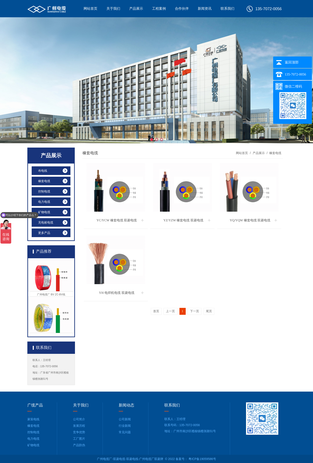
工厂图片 (79, 438)
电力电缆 (33, 438)
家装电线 (33, 419)
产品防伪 (79, 445)
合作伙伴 (182, 8)
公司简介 (79, 419)
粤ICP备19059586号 (202, 459)
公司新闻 (125, 419)
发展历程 (79, 425)
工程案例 (159, 8)
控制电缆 (33, 432)
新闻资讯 (205, 8)
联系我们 (227, 8)
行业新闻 (125, 425)
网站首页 (90, 8)
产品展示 (136, 8)
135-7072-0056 (295, 74)
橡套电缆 (275, 153)
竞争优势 (79, 432)
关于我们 (113, 8)
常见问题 (125, 432)
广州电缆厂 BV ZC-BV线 (51, 295)
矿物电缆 (33, 445)
